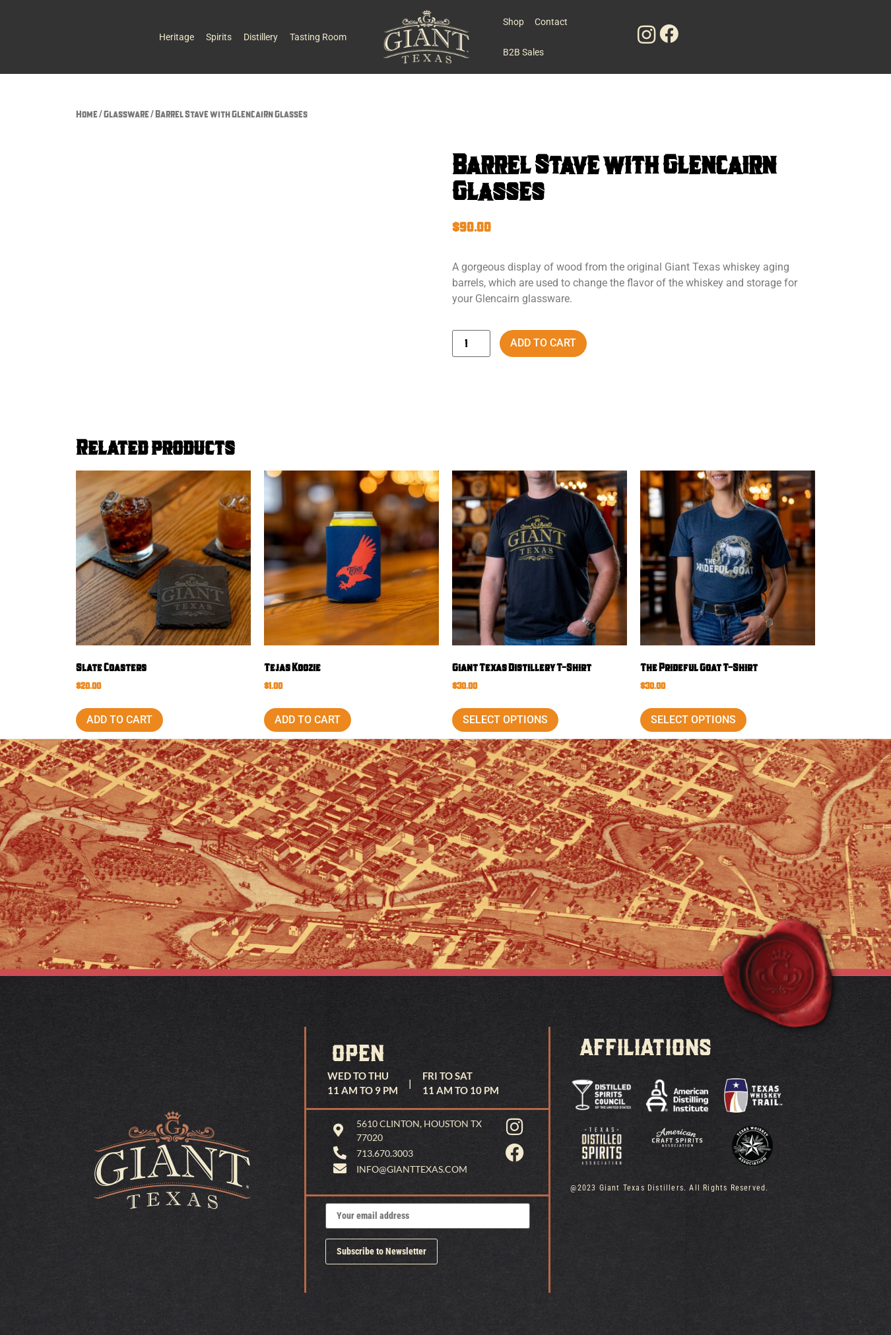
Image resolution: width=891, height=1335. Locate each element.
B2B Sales (523, 52)
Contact (552, 21)
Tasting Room (318, 37)
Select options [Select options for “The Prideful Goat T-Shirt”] (693, 719)
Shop (513, 21)
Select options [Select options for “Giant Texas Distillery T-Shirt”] (505, 719)
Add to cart (543, 343)
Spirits (219, 37)
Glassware (126, 113)
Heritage (176, 37)
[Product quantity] (471, 343)
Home (87, 113)
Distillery (261, 37)
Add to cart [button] (119, 719)
